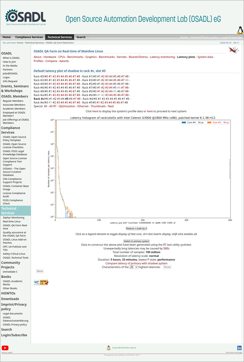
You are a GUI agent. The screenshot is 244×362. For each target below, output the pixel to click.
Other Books (10, 288)
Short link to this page (234, 352)
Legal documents (13, 313)
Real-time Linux (11, 221)
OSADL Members (14, 96)
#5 (67, 76)
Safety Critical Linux (14, 253)
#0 (47, 76)
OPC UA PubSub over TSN (15, 248)
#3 (59, 76)
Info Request (10, 81)
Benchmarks (75, 57)
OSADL (6, 53)
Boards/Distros (138, 57)
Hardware (50, 57)
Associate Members (14, 104)
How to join (9, 61)
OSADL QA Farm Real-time (59, 42)
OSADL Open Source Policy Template (14, 138)
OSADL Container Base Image (16, 187)
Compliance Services (10, 130)
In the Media (10, 65)
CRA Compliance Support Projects (12, 180)
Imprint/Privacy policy (205, 37)
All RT (53, 106)
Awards (64, 61)
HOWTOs (8, 293)
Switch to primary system (136, 241)
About (37, 57)
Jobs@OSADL (10, 73)
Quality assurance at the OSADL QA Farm (14, 234)
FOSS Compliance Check (13, 202)
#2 (55, 76)
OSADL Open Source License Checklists (14, 145)
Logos (6, 77)
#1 (51, 76)
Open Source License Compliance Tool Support (15, 161)
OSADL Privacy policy (15, 324)
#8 (79, 76)
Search (6, 329)
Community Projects (10, 264)
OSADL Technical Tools (15, 257)
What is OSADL (11, 57)
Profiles (38, 61)
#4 (63, 76)
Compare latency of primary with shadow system (137, 263)
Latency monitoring (162, 57)
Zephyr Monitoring (13, 217)
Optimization (67, 106)
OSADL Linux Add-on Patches (15, 241)
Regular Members (13, 100)
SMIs (166, 248)
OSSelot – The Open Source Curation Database (14, 172)
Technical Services (34, 42)
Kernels (122, 57)
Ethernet (82, 106)
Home (184, 37)
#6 (71, 76)
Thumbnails (98, 106)
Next (111, 106)
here (95, 111)
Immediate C (10, 271)
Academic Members (14, 108)
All (45, 106)
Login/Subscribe (231, 37)
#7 (75, 76)
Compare (51, 61)
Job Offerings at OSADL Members (16, 121)
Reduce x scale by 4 (136, 228)
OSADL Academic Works (12, 283)
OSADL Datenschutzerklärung (15, 319)
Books (6, 276)
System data (205, 57)
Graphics (91, 57)
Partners (8, 69)
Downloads (10, 298)
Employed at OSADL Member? (14, 114)
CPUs (61, 57)
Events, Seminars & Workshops (15, 88)
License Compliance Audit (14, 194)
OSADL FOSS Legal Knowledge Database (15, 153)
